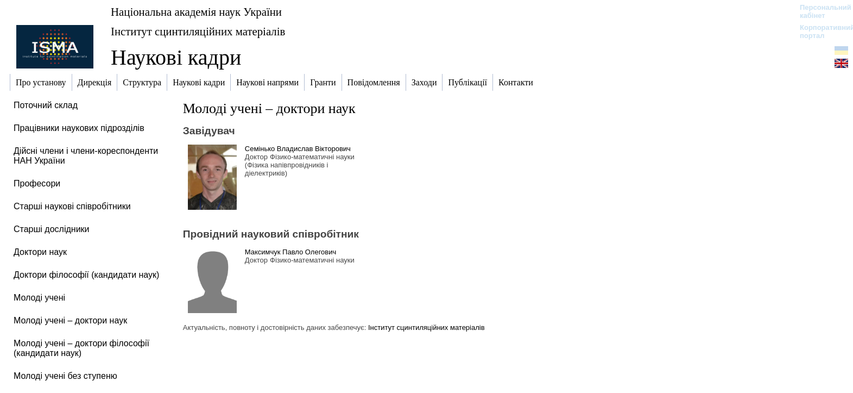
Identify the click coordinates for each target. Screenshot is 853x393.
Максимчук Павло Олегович (290, 252)
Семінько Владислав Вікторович (298, 149)
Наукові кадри (176, 57)
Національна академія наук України (196, 11)
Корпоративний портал (820, 31)
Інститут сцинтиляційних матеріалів (198, 31)
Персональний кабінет (820, 11)
